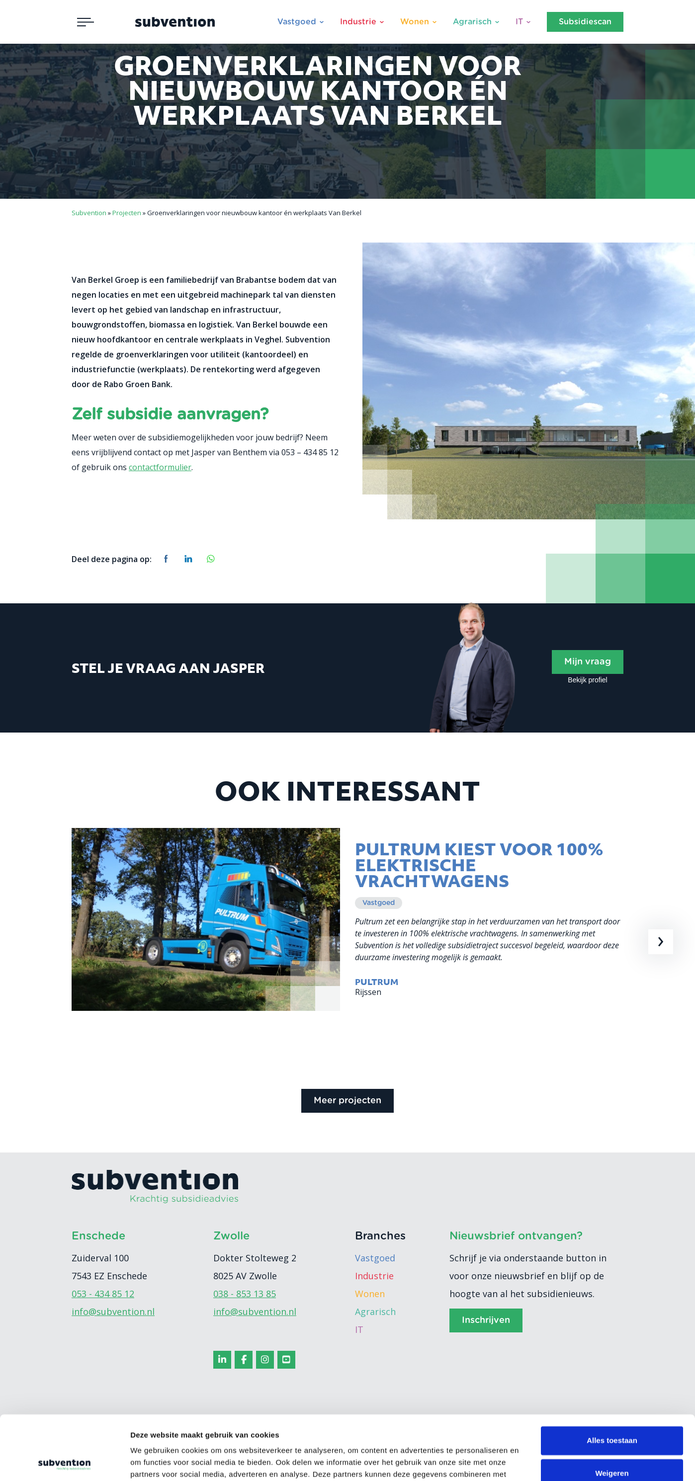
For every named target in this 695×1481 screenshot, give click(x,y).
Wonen (414, 22)
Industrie (358, 22)
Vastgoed (296, 22)
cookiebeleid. (208, 1434)
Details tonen (153, 1461)
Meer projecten (347, 1100)
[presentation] (660, 941)
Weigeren (611, 1408)
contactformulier (160, 467)
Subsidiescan (585, 22)
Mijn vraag (587, 662)
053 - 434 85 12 (103, 1294)
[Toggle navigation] (85, 22)
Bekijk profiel (587, 680)
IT (519, 22)
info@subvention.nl (113, 1311)
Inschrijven (486, 1320)
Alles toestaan (612, 1376)
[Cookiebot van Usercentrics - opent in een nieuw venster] (64, 1461)
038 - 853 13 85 (244, 1294)
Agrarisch (472, 22)
